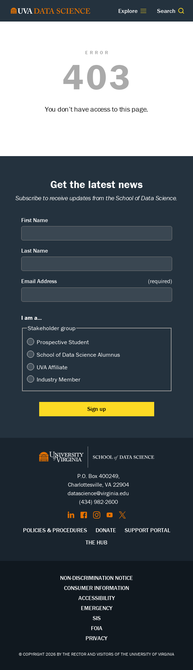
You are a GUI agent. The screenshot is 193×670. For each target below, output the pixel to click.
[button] (181, 11)
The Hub (96, 542)
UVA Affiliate (52, 367)
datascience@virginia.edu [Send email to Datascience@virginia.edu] (98, 493)
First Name (34, 220)
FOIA (96, 628)
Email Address (96, 281)
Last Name (34, 250)
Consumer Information (96, 587)
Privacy (96, 638)
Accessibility (96, 597)
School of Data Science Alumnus (78, 355)
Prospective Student (63, 342)
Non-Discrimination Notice (96, 577)
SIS (97, 618)
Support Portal (147, 530)
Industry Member (59, 379)
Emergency (96, 608)
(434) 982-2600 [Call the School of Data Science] (98, 501)
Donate (106, 530)
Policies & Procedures (55, 530)
